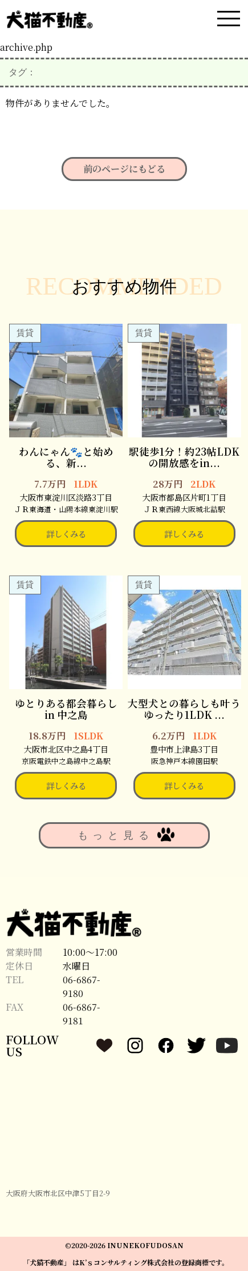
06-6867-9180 (81, 986)
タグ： (22, 72)
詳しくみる (66, 534)
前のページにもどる (124, 168)
